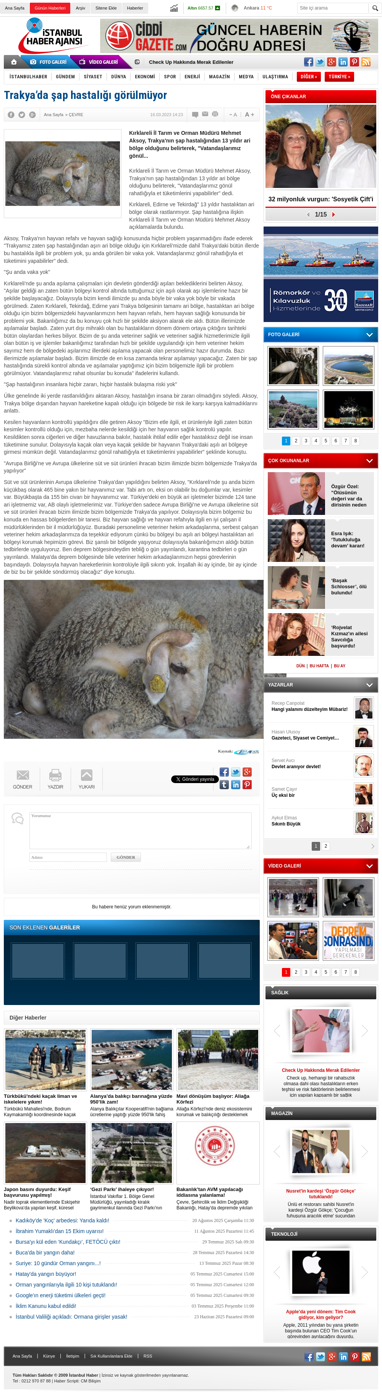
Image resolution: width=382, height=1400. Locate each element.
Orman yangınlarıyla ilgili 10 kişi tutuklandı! (66, 1285)
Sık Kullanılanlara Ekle (112, 1356)
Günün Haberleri (50, 8)
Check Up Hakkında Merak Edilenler (191, 62)
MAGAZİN (282, 1113)
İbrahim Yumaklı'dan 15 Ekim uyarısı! (60, 1231)
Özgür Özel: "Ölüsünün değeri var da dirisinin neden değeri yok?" (348, 496)
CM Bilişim (90, 1381)
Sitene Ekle (106, 8)
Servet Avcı (312, 764)
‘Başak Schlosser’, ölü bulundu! (349, 587)
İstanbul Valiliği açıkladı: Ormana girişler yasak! (71, 1317)
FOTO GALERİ (283, 334)
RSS (148, 1356)
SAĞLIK (279, 992)
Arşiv (80, 8)
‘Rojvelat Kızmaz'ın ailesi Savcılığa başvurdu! (349, 637)
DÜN (300, 666)
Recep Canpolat (312, 706)
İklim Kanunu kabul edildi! (46, 1306)
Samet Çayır (312, 792)
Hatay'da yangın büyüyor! (46, 1274)
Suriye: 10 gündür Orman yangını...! (58, 1263)
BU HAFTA (319, 666)
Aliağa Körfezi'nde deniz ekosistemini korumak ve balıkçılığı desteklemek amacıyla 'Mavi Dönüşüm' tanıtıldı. (218, 1105)
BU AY (339, 666)
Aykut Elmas (312, 821)
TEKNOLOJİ (284, 1234)
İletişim (72, 1356)
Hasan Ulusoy (312, 735)
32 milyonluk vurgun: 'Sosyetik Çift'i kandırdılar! (321, 202)
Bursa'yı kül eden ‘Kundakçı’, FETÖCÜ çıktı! (68, 1242)
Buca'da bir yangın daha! (45, 1252)
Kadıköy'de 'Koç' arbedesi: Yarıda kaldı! (62, 1220)
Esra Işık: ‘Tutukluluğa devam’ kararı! (347, 540)
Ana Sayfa (14, 8)
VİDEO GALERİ (284, 866)
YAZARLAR (280, 685)
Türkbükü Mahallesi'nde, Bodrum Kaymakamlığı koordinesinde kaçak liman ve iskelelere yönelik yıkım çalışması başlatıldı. (45, 1105)
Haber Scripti (66, 1381)
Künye (49, 1356)
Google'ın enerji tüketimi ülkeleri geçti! (60, 1295)
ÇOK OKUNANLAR (288, 460)
